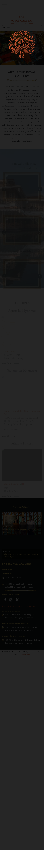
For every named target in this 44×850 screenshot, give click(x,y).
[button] (5, 4)
